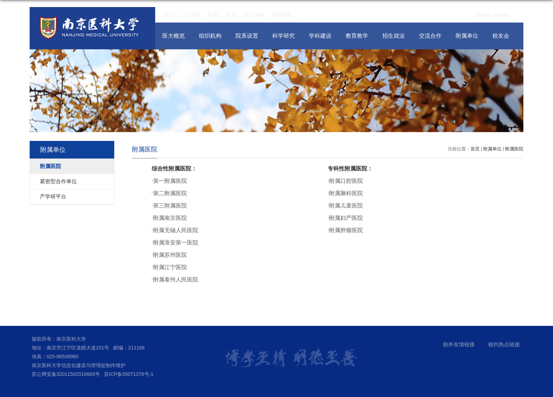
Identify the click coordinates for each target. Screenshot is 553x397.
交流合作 (430, 36)
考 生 (231, 15)
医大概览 (173, 36)
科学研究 (283, 36)
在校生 (193, 15)
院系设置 (247, 36)
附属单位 (467, 36)
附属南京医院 (170, 218)
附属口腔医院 (346, 181)
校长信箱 (254, 15)
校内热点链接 (504, 344)
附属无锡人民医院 (175, 230)
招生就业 (393, 36)
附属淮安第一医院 (175, 243)
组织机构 (210, 36)
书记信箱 (281, 15)
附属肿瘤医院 (346, 230)
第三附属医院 (170, 206)
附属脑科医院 (346, 193)
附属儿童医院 (346, 206)
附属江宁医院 (170, 267)
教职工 (171, 15)
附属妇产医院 (346, 218)
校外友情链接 (459, 344)
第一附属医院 (170, 181)
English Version (492, 15)
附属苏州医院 (170, 255)
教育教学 (357, 36)
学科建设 (320, 36)
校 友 (213, 15)
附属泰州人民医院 (175, 280)
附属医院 (514, 148)
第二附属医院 (170, 193)
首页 (475, 148)
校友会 (500, 36)
